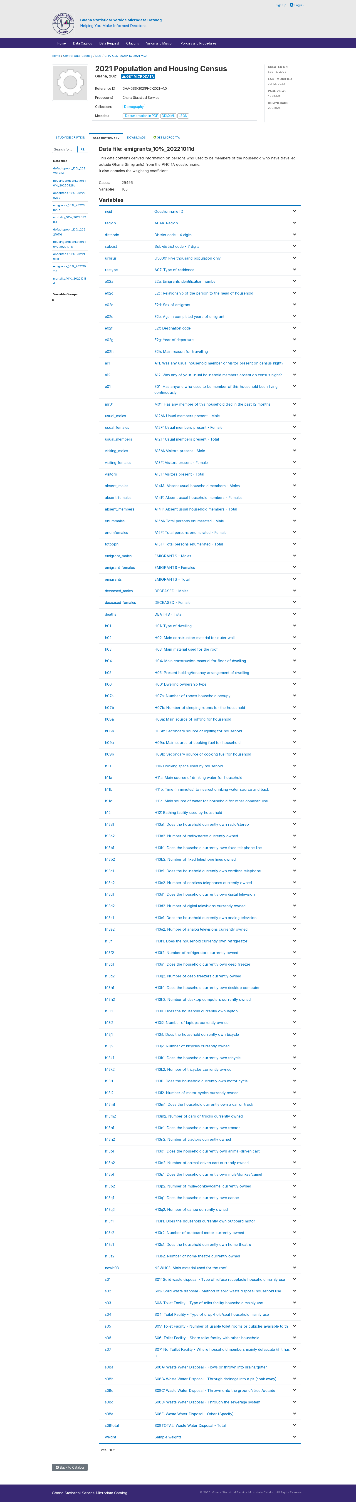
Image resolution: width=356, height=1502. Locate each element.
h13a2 (110, 836)
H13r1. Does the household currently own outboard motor (204, 1221)
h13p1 (109, 1174)
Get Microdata (138, 76)
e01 (108, 386)
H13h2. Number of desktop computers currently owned (202, 999)
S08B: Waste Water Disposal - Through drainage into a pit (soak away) (215, 1379)
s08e (109, 1414)
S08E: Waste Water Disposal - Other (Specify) (194, 1414)
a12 (107, 375)
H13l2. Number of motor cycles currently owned (196, 1093)
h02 (108, 637)
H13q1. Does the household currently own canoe (196, 1197)
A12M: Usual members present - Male (187, 416)
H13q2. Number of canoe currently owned (191, 1209)
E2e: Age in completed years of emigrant (189, 316)
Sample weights (167, 1437)
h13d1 (109, 894)
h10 (108, 766)
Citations (132, 43)
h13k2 (110, 1069)
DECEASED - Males (171, 591)
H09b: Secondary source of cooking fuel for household (202, 754)
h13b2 (110, 859)
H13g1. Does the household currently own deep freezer (202, 964)
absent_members (119, 509)
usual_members (118, 439)
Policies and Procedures (198, 43)
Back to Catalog (70, 1467)
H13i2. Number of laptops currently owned (191, 1022)
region (110, 223)
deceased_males (119, 591)
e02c (109, 293)
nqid (108, 211)
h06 (108, 684)
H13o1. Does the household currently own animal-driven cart (207, 1151)
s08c (109, 1390)
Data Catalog (82, 43)
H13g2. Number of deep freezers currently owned (197, 976)
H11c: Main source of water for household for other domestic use (211, 801)
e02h (109, 351)
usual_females (117, 427)
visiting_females (118, 462)
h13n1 (109, 1127)
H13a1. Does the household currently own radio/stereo (201, 824)
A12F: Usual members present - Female (188, 427)
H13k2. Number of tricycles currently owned (192, 1069)
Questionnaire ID (168, 211)
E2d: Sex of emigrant (172, 304)
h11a (108, 777)
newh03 (112, 1268)
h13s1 (109, 1244)
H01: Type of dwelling (173, 626)
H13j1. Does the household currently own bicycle (196, 1034)
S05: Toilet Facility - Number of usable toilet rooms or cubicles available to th (221, 1326)
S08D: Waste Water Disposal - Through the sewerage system (207, 1402)
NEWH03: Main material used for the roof (190, 1268)
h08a (109, 719)
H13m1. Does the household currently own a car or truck (203, 1104)
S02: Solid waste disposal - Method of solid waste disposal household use (217, 1291)
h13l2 (109, 1093)
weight (110, 1437)
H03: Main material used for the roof (186, 649)
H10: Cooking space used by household (188, 766)
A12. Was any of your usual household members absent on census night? (218, 375)
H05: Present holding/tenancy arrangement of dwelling (201, 672)
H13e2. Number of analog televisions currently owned (200, 929)
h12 (108, 812)
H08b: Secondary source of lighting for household (198, 731)
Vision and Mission (159, 43)
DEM (98, 55)
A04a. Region (166, 223)
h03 (108, 649)
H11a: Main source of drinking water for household (198, 777)
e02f (109, 328)
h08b (109, 731)
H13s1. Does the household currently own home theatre (202, 1244)
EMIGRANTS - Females (174, 567)
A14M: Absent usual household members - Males (197, 485)
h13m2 (110, 1116)
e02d (109, 304)
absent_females (118, 497)
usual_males (115, 416)
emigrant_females (120, 567)
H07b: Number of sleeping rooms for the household (199, 707)
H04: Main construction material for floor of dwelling (200, 661)
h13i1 (109, 1011)
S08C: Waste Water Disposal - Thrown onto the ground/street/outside (214, 1390)
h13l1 (109, 1081)
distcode (112, 235)
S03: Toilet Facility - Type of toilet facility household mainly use (208, 1303)
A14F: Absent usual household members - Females (198, 497)
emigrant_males (118, 556)
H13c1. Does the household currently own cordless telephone (207, 871)
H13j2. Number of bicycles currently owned (192, 1046)
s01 (108, 1279)
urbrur (110, 258)
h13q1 (109, 1197)
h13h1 (109, 987)
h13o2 (110, 1162)
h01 (108, 626)
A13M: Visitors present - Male (179, 451)
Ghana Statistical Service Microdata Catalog (121, 20)
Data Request (109, 43)
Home (61, 43)
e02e (109, 316)
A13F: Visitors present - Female (181, 462)
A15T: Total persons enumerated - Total (188, 544)
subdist (111, 246)
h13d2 (110, 906)
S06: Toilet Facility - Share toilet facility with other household (206, 1338)
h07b (109, 707)
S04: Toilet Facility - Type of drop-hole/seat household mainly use (211, 1314)
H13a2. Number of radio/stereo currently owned (196, 836)
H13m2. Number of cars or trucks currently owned (198, 1116)
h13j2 (109, 1046)
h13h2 (110, 999)
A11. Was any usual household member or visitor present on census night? (218, 363)
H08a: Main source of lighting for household (192, 719)
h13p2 (110, 1186)
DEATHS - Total (168, 614)
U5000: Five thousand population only (187, 258)
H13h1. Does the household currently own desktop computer (207, 987)
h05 (108, 672)
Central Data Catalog (77, 55)
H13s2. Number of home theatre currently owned (197, 1256)
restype (111, 270)
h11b (108, 789)
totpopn (112, 544)
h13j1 (109, 1034)
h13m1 (110, 1104)
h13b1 (109, 847)
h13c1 (109, 871)
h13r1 (109, 1221)
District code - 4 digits (173, 235)
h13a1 (109, 824)
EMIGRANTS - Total (172, 579)
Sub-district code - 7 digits (176, 246)
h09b (109, 754)
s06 (108, 1338)
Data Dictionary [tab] (106, 138)
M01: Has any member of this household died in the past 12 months (212, 404)
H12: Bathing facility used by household (188, 812)
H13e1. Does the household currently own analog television (205, 917)
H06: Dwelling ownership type (180, 684)
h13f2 (109, 952)
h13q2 (110, 1209)
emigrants (113, 579)
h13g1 (109, 964)
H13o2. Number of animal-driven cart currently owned (201, 1162)
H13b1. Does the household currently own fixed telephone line (208, 847)
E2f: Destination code (172, 328)
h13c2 (110, 882)
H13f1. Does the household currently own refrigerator (200, 941)
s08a (109, 1367)
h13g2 (110, 976)
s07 (108, 1349)
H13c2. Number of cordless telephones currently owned (203, 882)
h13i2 (109, 1022)
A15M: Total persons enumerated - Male (189, 521)
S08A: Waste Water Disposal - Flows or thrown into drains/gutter (210, 1367)
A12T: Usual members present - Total (186, 439)
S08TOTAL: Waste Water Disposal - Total (190, 1425)
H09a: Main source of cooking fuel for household (197, 742)
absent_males (116, 485)
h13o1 (109, 1151)
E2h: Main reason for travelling (181, 351)
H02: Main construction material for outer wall (194, 637)
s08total (112, 1425)
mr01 (109, 404)
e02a (109, 281)
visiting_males (116, 451)
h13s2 (109, 1256)
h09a (109, 742)
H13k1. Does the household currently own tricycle (197, 1058)
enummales (115, 521)
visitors (111, 474)
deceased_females (120, 602)
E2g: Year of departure (174, 339)
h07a (109, 696)
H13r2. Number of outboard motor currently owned (199, 1232)
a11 (107, 363)
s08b (109, 1379)
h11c (108, 801)
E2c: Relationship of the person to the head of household (203, 293)
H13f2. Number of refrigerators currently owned (196, 952)
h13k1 (109, 1058)
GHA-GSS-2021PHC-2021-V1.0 (125, 55)
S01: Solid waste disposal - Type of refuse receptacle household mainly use (219, 1279)
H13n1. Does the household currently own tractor (197, 1127)
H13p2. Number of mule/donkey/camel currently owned (202, 1186)
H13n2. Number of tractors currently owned (192, 1139)
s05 (108, 1326)
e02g (109, 339)
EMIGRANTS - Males (172, 556)
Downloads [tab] (136, 137)
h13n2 (110, 1139)
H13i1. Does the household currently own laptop (196, 1011)
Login (296, 5)
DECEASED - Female (172, 602)
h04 (108, 661)
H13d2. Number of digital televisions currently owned (199, 906)
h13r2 (109, 1232)
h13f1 (109, 941)
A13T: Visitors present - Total (179, 474)
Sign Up (281, 5)
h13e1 (109, 917)
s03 (108, 1303)
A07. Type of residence (174, 270)
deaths (110, 614)
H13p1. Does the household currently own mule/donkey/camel (208, 1174)
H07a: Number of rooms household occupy (192, 696)
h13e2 (110, 929)
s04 (108, 1314)
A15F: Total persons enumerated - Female (190, 532)
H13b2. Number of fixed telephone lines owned (195, 859)
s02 (108, 1291)
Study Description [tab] (70, 137)
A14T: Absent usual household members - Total (195, 509)
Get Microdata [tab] (166, 137)
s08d (109, 1402)
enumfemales (116, 532)
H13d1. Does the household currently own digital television (204, 894)
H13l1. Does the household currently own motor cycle (201, 1081)
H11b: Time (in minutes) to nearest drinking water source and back (211, 789)
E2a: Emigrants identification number (185, 281)
